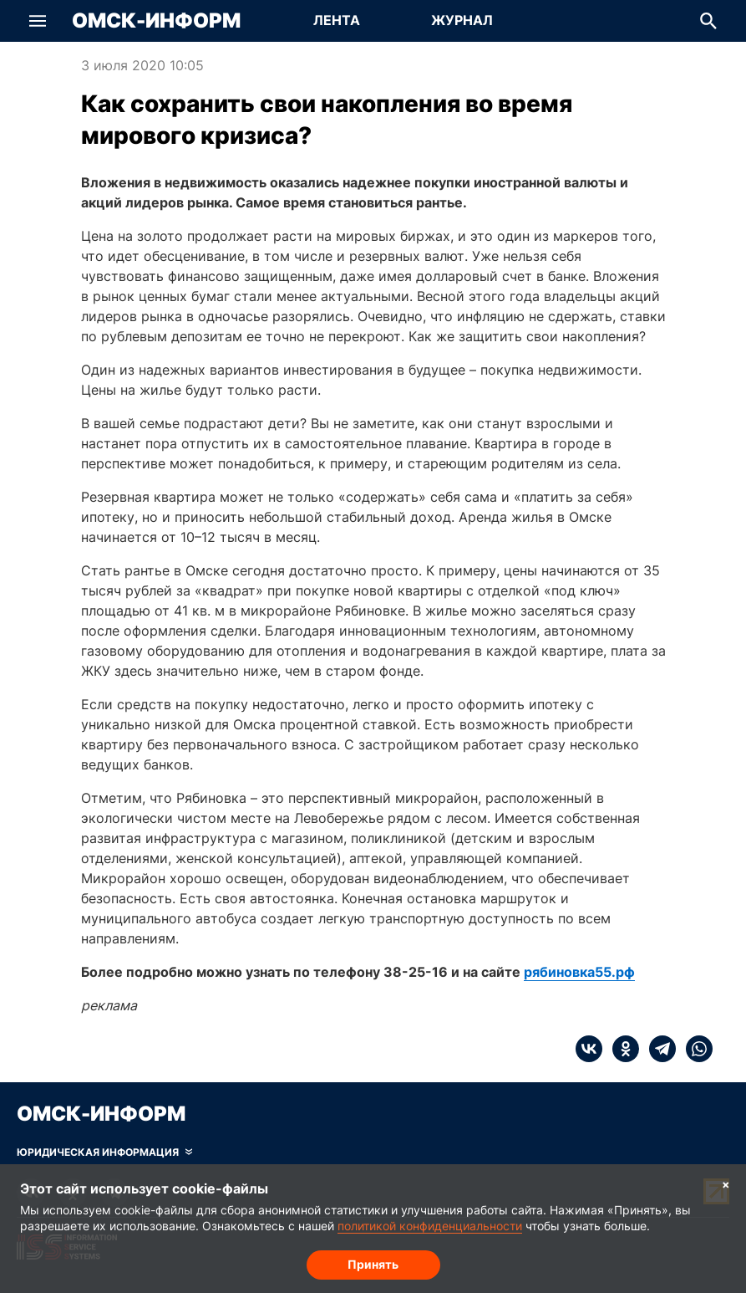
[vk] (589, 1048)
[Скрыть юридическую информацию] (104, 1152)
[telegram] (657, 1048)
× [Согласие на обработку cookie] (726, 1184)
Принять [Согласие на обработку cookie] (373, 1264)
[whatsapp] (694, 1048)
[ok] (620, 1048)
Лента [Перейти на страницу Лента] (336, 20)
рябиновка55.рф (579, 971)
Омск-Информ (156, 21)
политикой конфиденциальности (429, 1226)
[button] (37, 21)
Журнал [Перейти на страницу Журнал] (462, 20)
